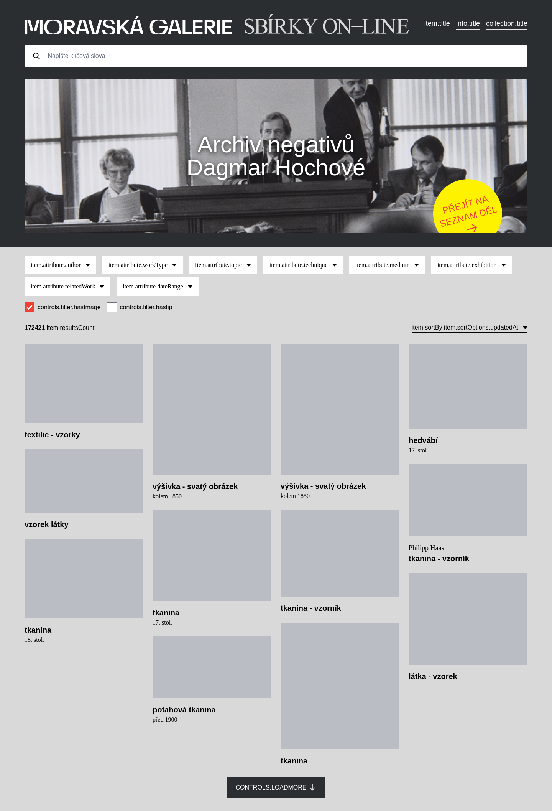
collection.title (506, 23)
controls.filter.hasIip (146, 307)
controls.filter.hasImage (69, 307)
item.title (437, 23)
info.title (468, 23)
